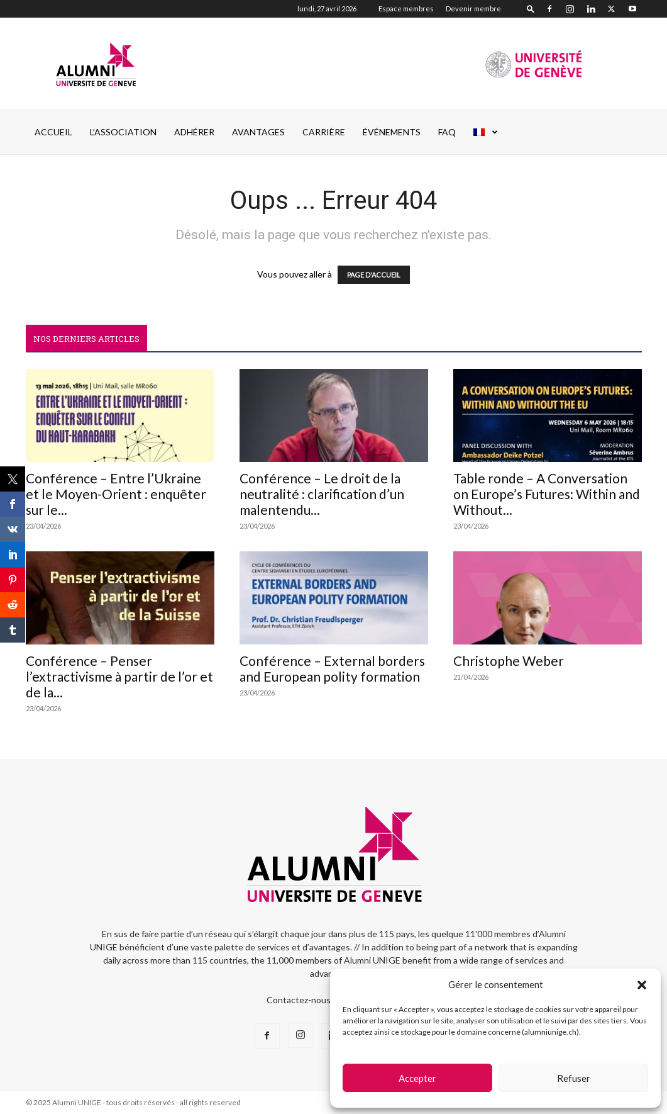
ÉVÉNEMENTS (392, 132)
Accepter (417, 1078)
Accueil (53, 132)
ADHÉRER (194, 132)
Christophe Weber (508, 660)
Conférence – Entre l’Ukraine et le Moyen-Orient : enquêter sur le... (116, 493)
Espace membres (406, 8)
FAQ (447, 132)
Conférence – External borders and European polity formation (332, 668)
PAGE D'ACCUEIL (373, 275)
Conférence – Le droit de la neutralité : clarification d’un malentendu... (322, 493)
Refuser (573, 1078)
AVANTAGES (258, 132)
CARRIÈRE (323, 132)
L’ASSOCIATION (123, 132)
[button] (642, 985)
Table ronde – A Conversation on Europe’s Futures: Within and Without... (546, 493)
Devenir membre (473, 8)
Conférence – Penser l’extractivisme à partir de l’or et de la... (119, 676)
